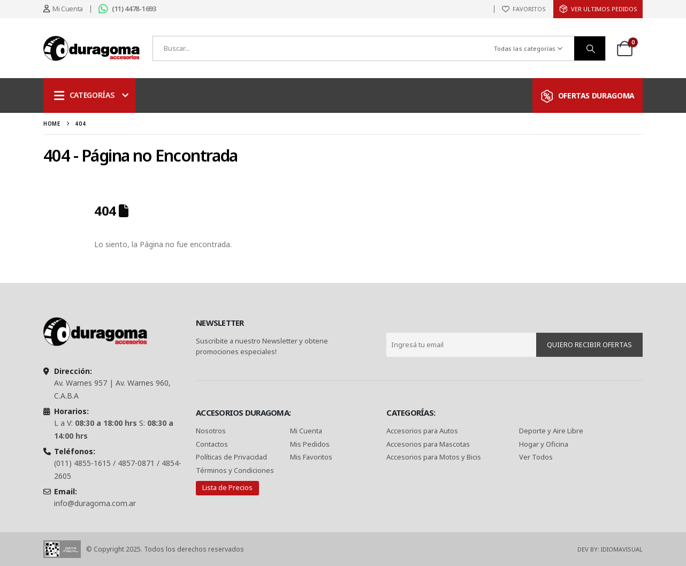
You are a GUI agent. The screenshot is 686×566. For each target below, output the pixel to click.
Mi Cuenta (306, 430)
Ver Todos (536, 457)
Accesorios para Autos (422, 430)
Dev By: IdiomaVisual (610, 549)
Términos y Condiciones (235, 470)
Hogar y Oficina (543, 444)
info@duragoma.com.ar (95, 503)
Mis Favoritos (311, 457)
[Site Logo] (91, 48)
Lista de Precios (227, 487)
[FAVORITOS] (524, 9)
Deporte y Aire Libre (551, 430)
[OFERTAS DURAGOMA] (587, 95)
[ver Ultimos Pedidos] (598, 9)
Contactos (212, 444)
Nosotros (211, 430)
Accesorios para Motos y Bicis (433, 457)
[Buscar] (589, 48)
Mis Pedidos (310, 444)
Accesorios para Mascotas (428, 444)
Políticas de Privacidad (232, 457)
